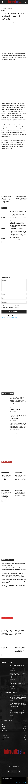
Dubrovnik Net (7, 22)
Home (2, 7)
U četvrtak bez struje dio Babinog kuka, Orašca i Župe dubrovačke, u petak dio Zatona (18, 417)
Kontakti (14, 781)
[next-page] (5, 242)
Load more (14, 433)
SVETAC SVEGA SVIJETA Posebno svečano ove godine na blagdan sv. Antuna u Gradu (18, 705)
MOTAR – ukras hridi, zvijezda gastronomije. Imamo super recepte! (17, 667)
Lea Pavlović (13, 239)
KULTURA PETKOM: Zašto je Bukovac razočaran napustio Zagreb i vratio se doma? (6, 200)
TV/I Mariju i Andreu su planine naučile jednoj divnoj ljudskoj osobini (20, 494)
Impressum (4, 781)
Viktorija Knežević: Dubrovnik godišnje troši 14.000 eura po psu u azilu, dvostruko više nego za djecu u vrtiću (13, 581)
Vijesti (6, 7)
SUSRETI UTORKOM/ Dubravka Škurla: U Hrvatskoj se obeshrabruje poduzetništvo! (6, 495)
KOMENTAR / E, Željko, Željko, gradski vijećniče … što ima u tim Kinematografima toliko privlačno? (7, 633)
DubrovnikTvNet (5, 472)
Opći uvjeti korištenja (21, 781)
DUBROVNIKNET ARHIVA (21, 782)
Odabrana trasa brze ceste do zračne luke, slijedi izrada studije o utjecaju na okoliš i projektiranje (18, 712)
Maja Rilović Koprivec (15, 217)
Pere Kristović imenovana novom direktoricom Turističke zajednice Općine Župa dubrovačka (18, 697)
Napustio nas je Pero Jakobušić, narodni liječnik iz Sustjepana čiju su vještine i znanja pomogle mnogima (13, 569)
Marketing (10, 781)
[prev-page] (2, 242)
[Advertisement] (14, 377)
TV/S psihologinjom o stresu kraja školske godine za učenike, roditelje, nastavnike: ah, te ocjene (7, 476)
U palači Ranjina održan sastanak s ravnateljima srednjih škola (21, 198)
